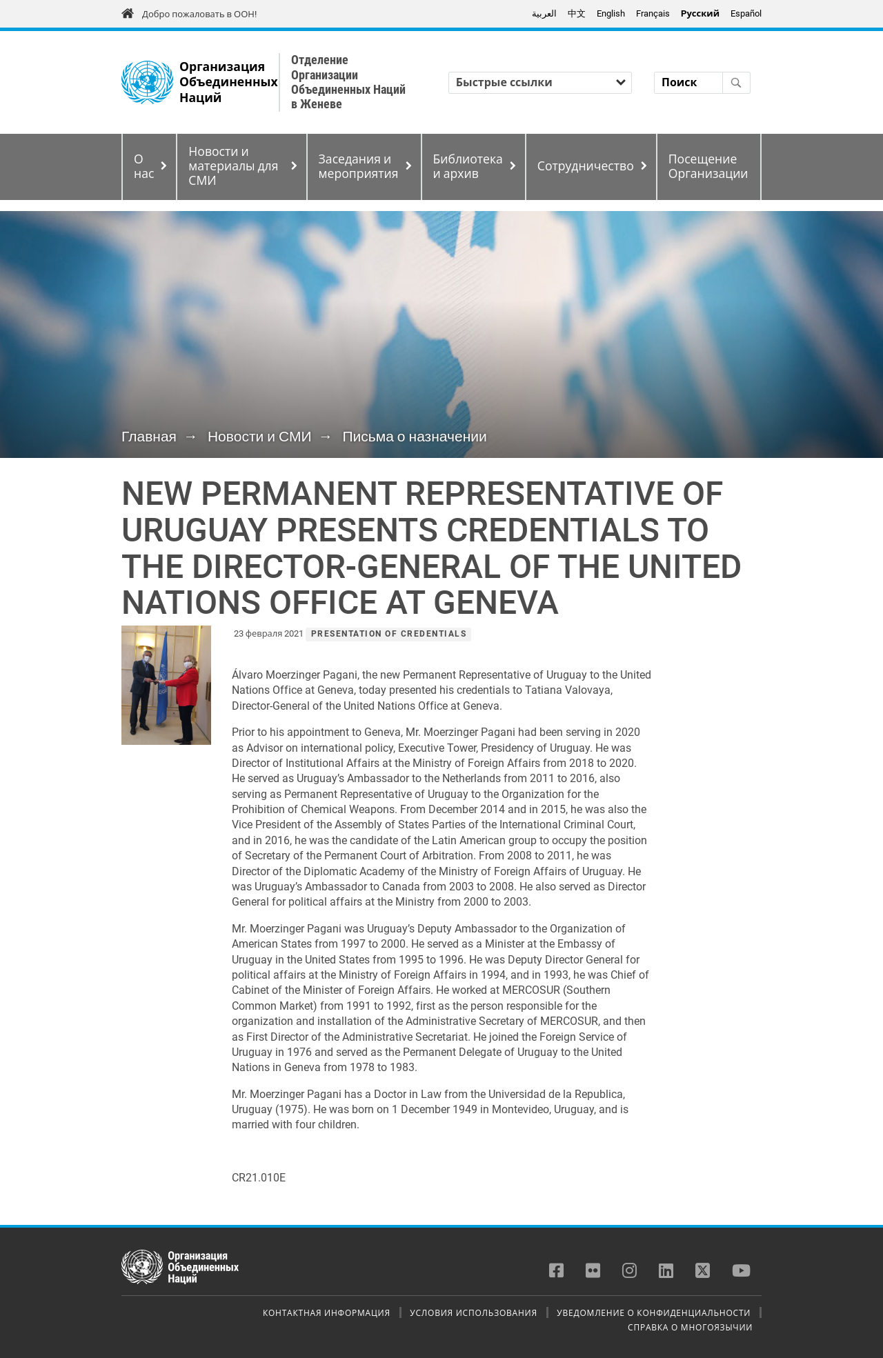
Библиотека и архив (468, 166)
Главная (149, 436)
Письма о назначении (414, 436)
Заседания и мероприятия (359, 166)
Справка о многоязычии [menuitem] (690, 1326)
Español (746, 13)
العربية (544, 13)
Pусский (700, 13)
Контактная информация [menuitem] (326, 1312)
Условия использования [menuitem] (473, 1312)
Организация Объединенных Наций (228, 82)
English (611, 13)
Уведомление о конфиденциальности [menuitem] (654, 1312)
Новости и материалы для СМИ (233, 166)
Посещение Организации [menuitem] (708, 166)
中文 (577, 13)
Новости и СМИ (260, 436)
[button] (166, 685)
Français (653, 13)
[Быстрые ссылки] (540, 83)
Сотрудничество (585, 166)
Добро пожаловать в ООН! (199, 14)
